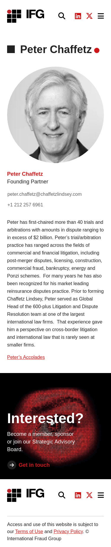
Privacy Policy (68, 531)
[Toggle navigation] (101, 16)
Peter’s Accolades (26, 357)
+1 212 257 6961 (25, 204)
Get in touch (34, 465)
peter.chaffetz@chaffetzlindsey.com (44, 194)
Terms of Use (29, 531)
